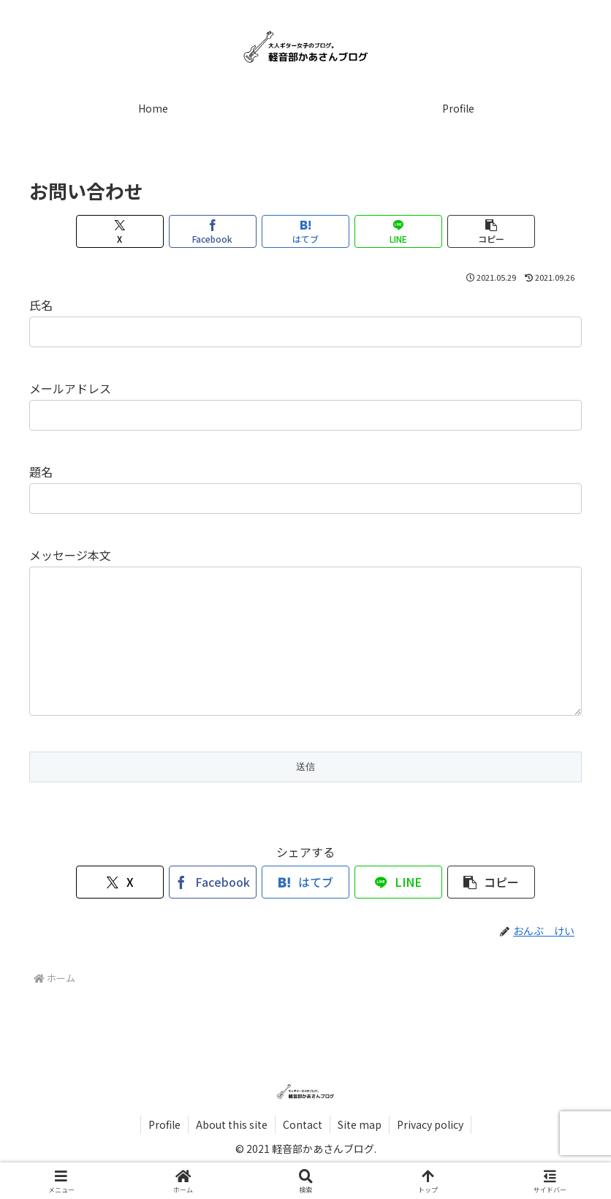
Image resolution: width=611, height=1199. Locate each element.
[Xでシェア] (120, 231)
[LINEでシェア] (398, 231)
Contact (302, 1153)
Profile (164, 1153)
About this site (231, 1153)
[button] (491, 231)
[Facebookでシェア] (213, 231)
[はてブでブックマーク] (306, 231)
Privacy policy (430, 1153)
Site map (360, 1153)
